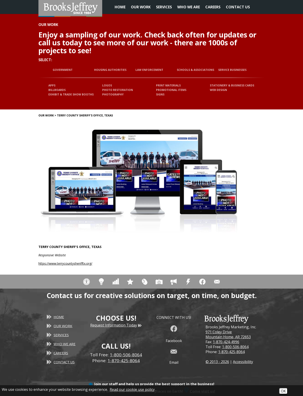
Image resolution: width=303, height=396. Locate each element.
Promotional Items (171, 90)
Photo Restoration (117, 90)
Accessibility (243, 361)
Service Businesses (232, 70)
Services (164, 7)
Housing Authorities (110, 70)
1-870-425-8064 (231, 351)
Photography (113, 94)
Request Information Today (116, 325)
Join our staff (106, 384)
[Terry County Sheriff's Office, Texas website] (140, 181)
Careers (212, 7)
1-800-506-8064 (235, 346)
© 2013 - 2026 (217, 361)
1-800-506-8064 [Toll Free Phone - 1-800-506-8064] (126, 355)
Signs (160, 94)
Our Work (141, 7)
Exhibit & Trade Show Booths (71, 94)
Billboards (57, 90)
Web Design (218, 90)
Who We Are (188, 7)
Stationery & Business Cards (232, 85)
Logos (107, 85)
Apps (51, 85)
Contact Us (238, 7)
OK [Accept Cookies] (283, 391)
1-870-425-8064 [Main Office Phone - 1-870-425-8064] (124, 361)
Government (63, 70)
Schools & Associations (195, 70)
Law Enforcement (149, 70)
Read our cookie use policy (132, 389)
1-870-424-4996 (226, 341)
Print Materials (168, 85)
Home (120, 7)
